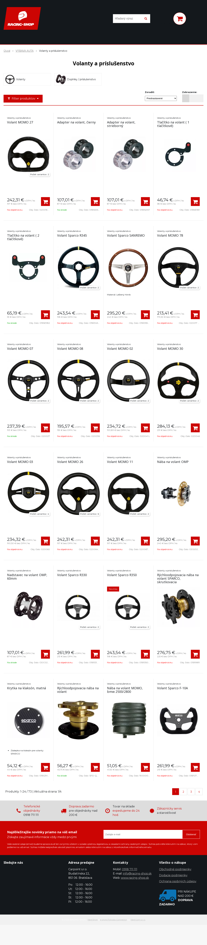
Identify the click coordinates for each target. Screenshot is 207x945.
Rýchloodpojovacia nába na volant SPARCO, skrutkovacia (178, 578)
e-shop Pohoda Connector (113, 919)
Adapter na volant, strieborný (121, 124)
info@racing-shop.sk (137, 873)
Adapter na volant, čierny (76, 122)
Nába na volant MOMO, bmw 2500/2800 (125, 690)
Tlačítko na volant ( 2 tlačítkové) (23, 237)
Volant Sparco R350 (122, 575)
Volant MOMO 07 (20, 348)
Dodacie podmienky (173, 875)
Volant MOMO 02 (120, 348)
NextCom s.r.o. (138, 919)
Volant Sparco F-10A (172, 688)
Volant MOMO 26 (70, 462)
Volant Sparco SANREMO (126, 235)
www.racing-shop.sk (135, 877)
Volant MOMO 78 (170, 235)
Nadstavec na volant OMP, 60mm (27, 577)
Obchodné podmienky (175, 869)
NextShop (93, 919)
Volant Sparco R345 (72, 235)
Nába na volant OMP (173, 462)
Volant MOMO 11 (120, 462)
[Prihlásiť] (165, 19)
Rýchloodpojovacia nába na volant (78, 690)
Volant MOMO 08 (70, 348)
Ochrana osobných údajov (177, 881)
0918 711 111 (129, 869)
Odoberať (191, 834)
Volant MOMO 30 (170, 348)
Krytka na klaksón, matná (26, 688)
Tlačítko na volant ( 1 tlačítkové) (173, 124)
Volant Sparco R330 (72, 575)
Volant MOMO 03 (20, 462)
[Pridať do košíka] (45, 201)
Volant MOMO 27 (20, 122)
